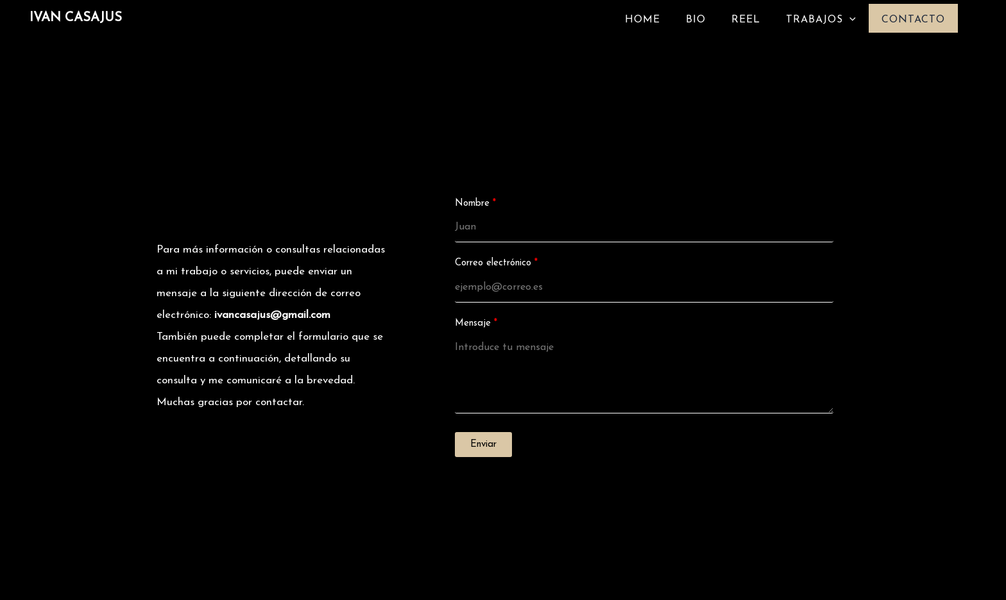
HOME (642, 20)
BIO (696, 20)
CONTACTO (913, 20)
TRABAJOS (821, 19)
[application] (849, 19)
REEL (745, 20)
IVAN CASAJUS (76, 18)
